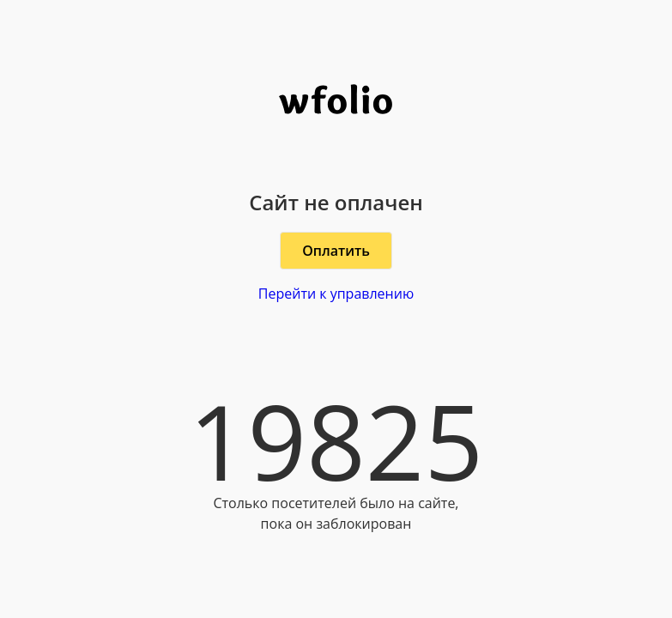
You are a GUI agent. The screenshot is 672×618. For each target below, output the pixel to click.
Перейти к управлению (336, 293)
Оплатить (336, 250)
